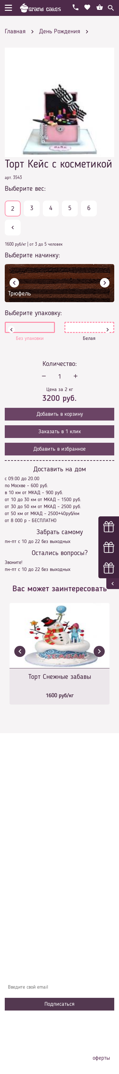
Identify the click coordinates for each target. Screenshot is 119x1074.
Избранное (20, 881)
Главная (18, 833)
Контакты (19, 862)
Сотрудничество (26, 890)
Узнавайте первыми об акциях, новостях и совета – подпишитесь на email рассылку (58, 971)
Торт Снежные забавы (59, 676)
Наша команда (25, 900)
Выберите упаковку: (33, 313)
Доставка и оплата (29, 852)
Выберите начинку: (32, 255)
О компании (22, 843)
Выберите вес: (25, 188)
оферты (101, 1058)
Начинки (18, 871)
